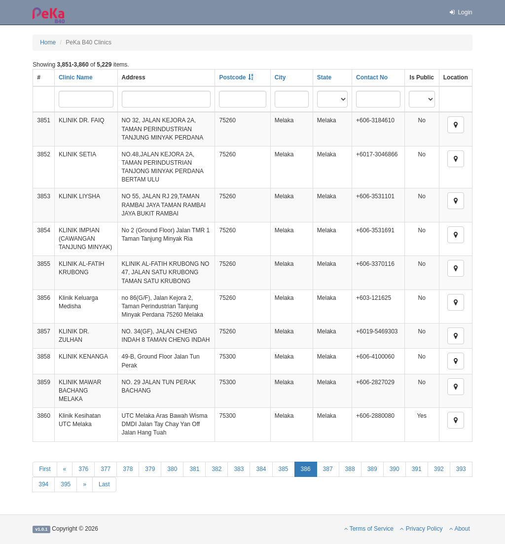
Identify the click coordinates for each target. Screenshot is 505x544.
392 (439, 469)
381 (194, 469)
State (324, 77)
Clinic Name (76, 77)
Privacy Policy (421, 528)
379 (150, 469)
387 (328, 469)
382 (216, 469)
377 (105, 469)
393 (461, 469)
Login (460, 12)
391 (417, 469)
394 (43, 484)
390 (394, 469)
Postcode (232, 77)
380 (172, 469)
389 (372, 469)
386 (306, 469)
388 (350, 469)
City (280, 77)
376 (83, 469)
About (459, 528)
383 (239, 469)
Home (48, 42)
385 (284, 469)
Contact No (372, 77)
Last (104, 484)
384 (261, 469)
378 (128, 469)
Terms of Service (369, 528)
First (44, 469)
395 (66, 484)
